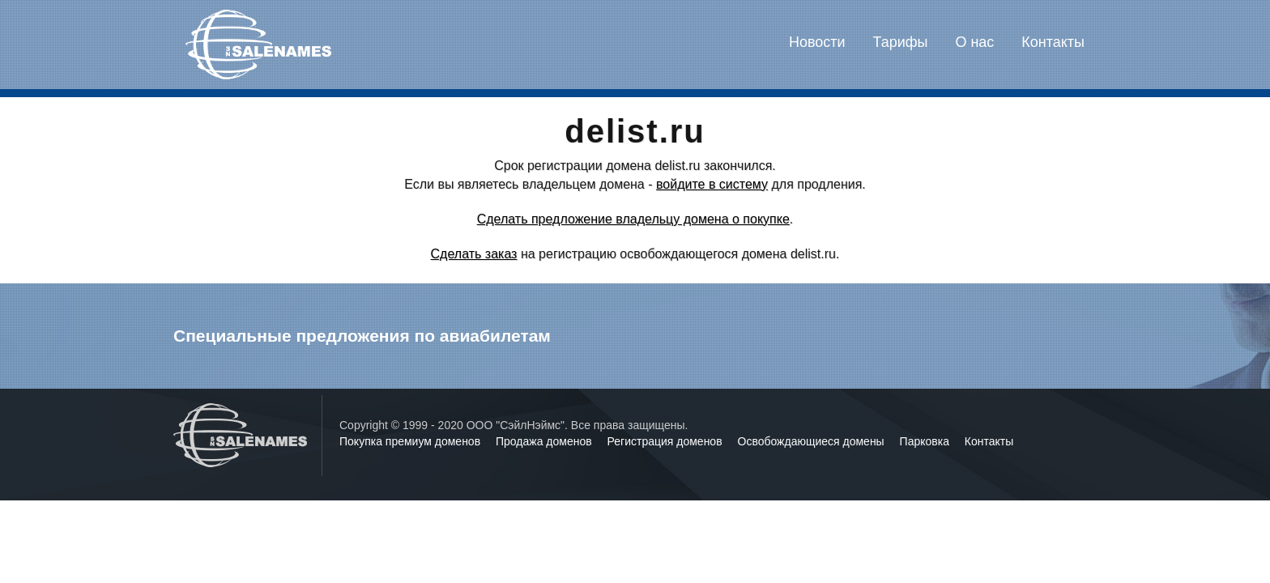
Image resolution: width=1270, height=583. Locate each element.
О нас (974, 42)
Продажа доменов (545, 441)
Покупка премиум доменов (411, 441)
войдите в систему (712, 184)
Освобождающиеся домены (813, 441)
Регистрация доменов (666, 441)
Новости (817, 42)
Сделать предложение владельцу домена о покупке (633, 219)
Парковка (926, 441)
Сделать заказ (474, 254)
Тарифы (900, 42)
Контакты (1053, 42)
